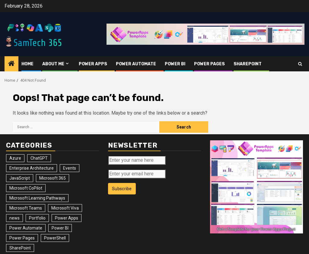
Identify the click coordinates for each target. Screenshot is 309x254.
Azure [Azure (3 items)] (15, 158)
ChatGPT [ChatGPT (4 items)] (39, 158)
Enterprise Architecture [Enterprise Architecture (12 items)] (31, 168)
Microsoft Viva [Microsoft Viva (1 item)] (65, 208)
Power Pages (209, 64)
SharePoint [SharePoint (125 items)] (20, 248)
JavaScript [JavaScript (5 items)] (19, 178)
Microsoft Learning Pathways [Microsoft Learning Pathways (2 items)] (37, 198)
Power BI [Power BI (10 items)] (60, 228)
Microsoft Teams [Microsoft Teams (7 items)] (25, 208)
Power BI (175, 64)
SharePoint (248, 64)
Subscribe (122, 188)
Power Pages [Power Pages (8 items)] (22, 238)
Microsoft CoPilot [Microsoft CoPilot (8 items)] (25, 188)
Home (27, 64)
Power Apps (93, 64)
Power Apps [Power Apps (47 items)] (66, 218)
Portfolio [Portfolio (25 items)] (37, 218)
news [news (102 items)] (14, 218)
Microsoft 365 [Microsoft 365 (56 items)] (52, 178)
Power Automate (136, 64)
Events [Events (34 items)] (69, 168)
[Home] (11, 64)
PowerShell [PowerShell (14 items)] (55, 238)
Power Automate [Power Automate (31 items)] (25, 228)
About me (53, 64)
